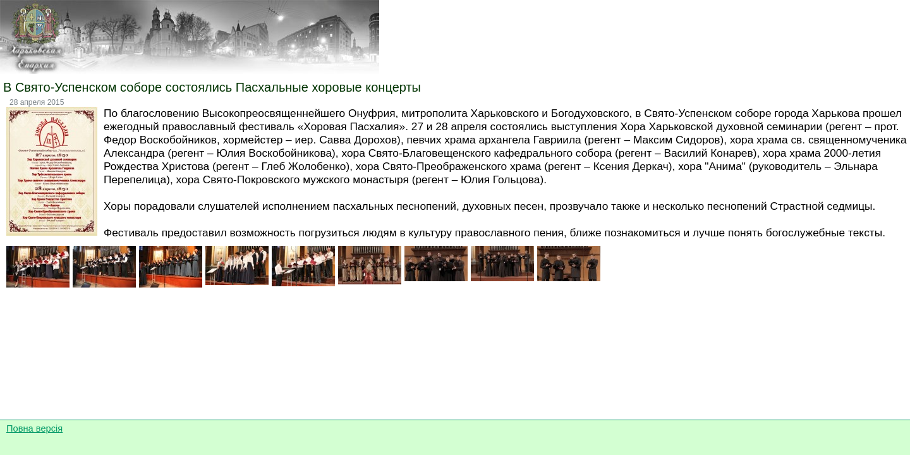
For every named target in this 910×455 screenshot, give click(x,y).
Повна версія (34, 428)
